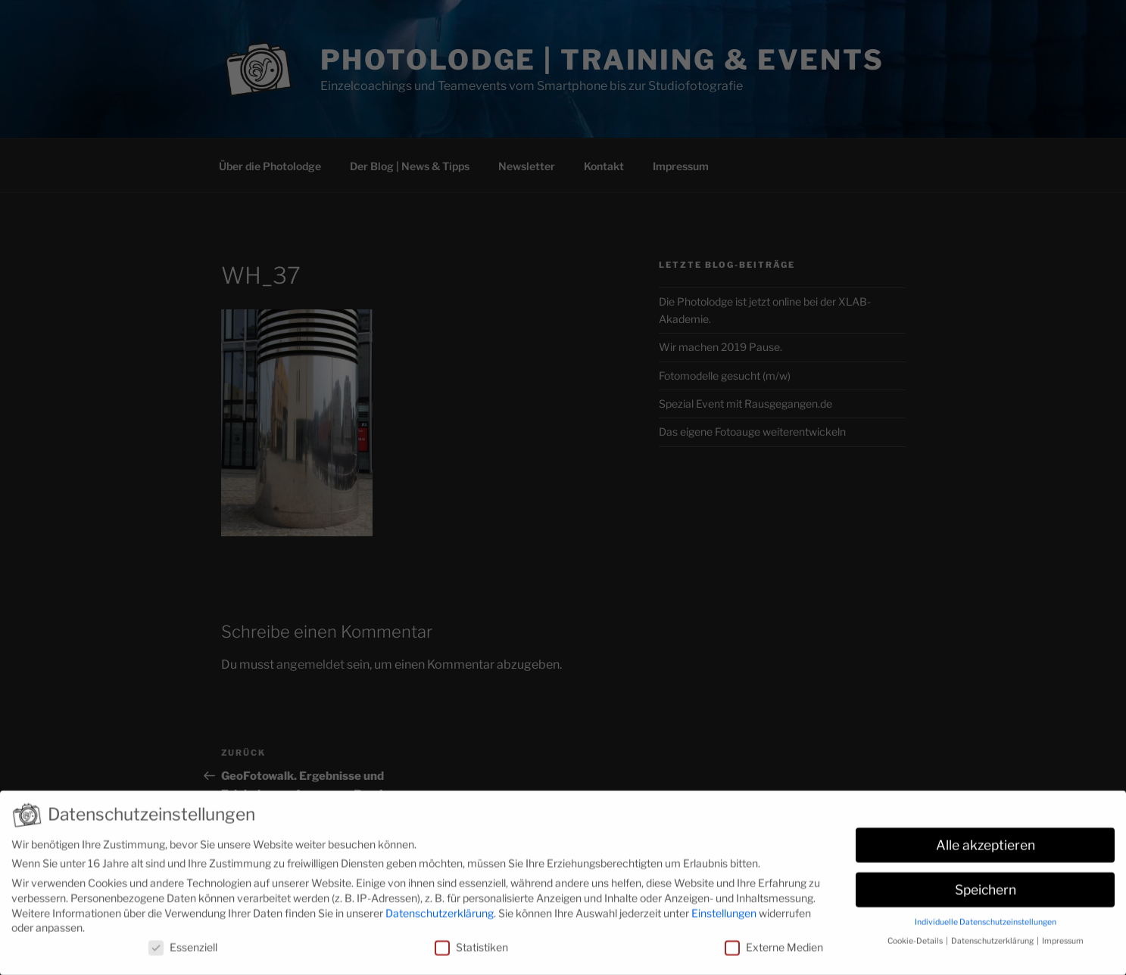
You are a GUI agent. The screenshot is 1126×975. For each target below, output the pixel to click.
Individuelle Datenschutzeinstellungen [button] (985, 928)
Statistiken (471, 952)
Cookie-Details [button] (915, 947)
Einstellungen (723, 918)
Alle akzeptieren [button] (985, 851)
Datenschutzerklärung (439, 918)
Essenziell (182, 952)
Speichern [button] (985, 895)
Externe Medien (774, 952)
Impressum (1063, 947)
